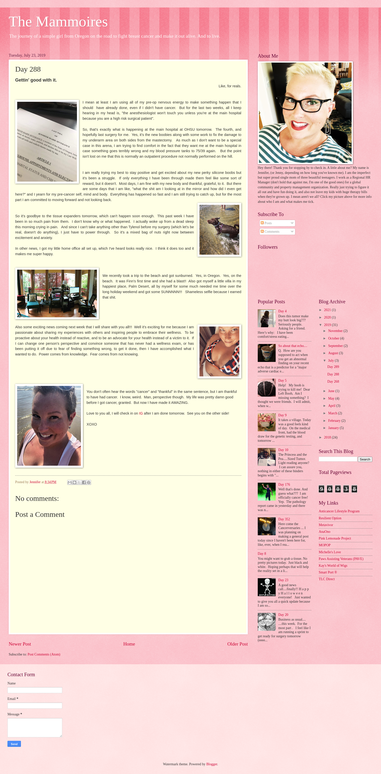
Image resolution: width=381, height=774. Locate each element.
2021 (328, 310)
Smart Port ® (328, 572)
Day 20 (283, 615)
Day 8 (262, 553)
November (336, 331)
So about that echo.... (292, 346)
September (336, 346)
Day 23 (283, 580)
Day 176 (284, 484)
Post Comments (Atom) (44, 654)
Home (129, 644)
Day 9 (282, 415)
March (333, 413)
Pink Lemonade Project (335, 538)
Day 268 (333, 381)
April (332, 406)
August (333, 353)
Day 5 (282, 380)
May (331, 398)
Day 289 (333, 367)
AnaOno (324, 532)
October (334, 338)
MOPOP (325, 545)
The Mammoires (58, 21)
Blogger (211, 764)
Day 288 (333, 374)
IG (141, 413)
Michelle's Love (330, 552)
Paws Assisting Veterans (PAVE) (341, 559)
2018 (328, 437)
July (331, 360)
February (334, 421)
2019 (328, 325)
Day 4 (282, 311)
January (334, 428)
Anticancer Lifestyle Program (339, 511)
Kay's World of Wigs (333, 565)
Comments (270, 231)
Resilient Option (330, 518)
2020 (328, 317)
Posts (266, 223)
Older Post (237, 644)
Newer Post (20, 644)
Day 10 (283, 450)
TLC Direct (327, 579)
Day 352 (284, 519)
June (331, 391)
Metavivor (326, 525)
